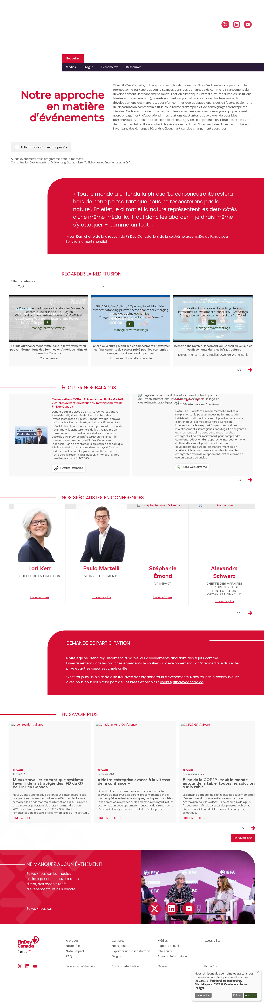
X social (225, 24)
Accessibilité (212, 967)
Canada (24, 978)
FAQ (69, 983)
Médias (71, 67)
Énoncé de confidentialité (80, 993)
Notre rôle (73, 972)
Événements (109, 67)
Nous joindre (120, 972)
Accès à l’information (172, 983)
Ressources (133, 67)
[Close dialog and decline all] (258, 972)
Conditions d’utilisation (125, 993)
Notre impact (75, 978)
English (226, 8)
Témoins (162, 993)
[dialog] (226, 985)
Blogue (88, 67)
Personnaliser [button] (203, 995)
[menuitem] (71, 67)
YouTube (248, 24)
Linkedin (236, 24)
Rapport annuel (168, 972)
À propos (72, 967)
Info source (165, 978)
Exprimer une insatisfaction (131, 978)
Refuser (237, 995)
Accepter (250, 995)
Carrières (118, 967)
